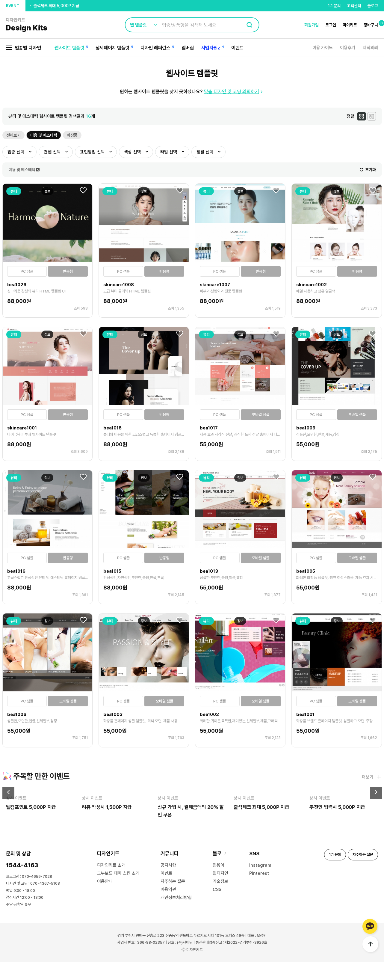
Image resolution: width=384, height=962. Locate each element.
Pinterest (259, 873)
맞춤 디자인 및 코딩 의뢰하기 (234, 91)
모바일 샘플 (260, 414)
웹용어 (218, 865)
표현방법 (92, 152)
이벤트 (237, 48)
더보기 (372, 777)
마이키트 (350, 24)
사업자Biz (210, 48)
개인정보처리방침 (176, 897)
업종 (15, 152)
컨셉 (52, 152)
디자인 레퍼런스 (155, 48)
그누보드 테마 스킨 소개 (118, 873)
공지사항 (168, 865)
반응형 (68, 271)
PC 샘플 (27, 271)
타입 (168, 152)
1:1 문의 (334, 5)
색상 (132, 152)
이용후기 (347, 47)
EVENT (12, 5)
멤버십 (188, 48)
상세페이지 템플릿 (112, 48)
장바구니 (371, 24)
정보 (47, 191)
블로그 (372, 5)
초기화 (368, 169)
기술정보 (220, 881)
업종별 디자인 (23, 48)
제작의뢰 (370, 47)
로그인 (330, 24)
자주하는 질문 (173, 881)
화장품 (72, 135)
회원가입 (311, 24)
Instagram (260, 865)
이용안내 (105, 881)
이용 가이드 (322, 47)
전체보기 (13, 135)
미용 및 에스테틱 (43, 135)
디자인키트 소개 (111, 865)
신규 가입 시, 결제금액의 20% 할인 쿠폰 (66, 2)
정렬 (204, 152)
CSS (217, 889)
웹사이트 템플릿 (69, 48)
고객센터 (354, 5)
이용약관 (168, 889)
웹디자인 (220, 873)
